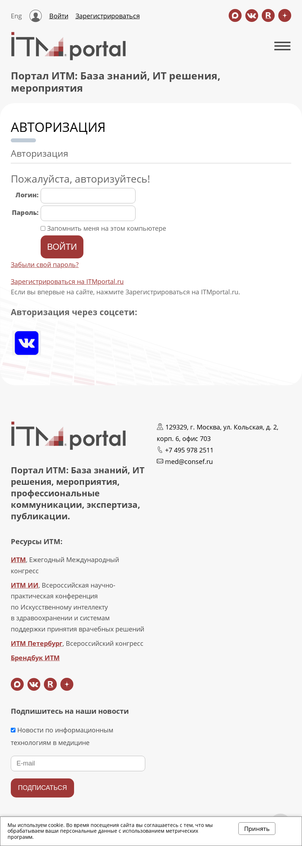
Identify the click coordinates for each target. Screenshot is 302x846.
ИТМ (18, 559)
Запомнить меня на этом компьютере (105, 228)
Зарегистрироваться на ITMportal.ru (67, 281)
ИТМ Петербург (37, 643)
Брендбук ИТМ (35, 657)
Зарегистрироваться (108, 16)
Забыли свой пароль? (45, 264)
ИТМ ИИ (24, 585)
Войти (58, 16)
